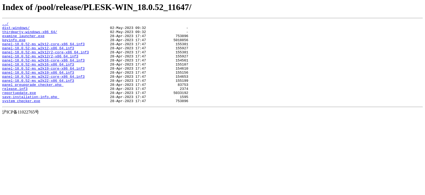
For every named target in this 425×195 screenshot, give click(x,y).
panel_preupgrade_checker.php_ (32, 97)
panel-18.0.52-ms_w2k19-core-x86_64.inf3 (43, 78)
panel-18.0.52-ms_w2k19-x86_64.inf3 (38, 82)
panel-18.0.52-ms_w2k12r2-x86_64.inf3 (40, 63)
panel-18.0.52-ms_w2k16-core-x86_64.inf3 (43, 68)
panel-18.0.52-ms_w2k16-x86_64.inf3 (38, 73)
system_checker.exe (21, 117)
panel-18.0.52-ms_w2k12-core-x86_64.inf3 (43, 48)
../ (5, 24)
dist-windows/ (16, 29)
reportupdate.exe (19, 107)
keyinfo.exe (13, 43)
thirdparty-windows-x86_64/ (29, 34)
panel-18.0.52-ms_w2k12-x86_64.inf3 (38, 53)
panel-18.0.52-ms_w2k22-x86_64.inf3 (38, 92)
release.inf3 (15, 102)
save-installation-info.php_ (30, 112)
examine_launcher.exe (23, 39)
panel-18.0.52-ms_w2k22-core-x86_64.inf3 (43, 87)
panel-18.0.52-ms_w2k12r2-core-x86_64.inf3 (45, 58)
